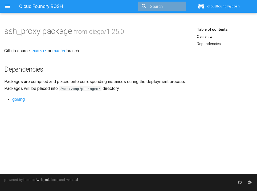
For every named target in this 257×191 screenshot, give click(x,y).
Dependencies (209, 44)
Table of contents (212, 29)
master (59, 50)
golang (18, 99)
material (72, 180)
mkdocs (51, 180)
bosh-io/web (33, 180)
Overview (205, 36)
